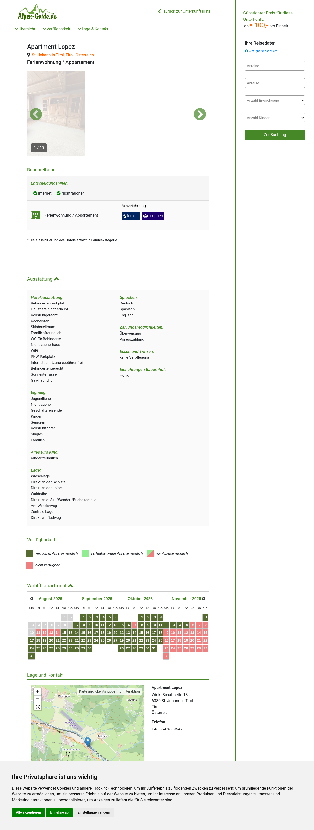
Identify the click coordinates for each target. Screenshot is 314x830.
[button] (36, 102)
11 (43, 609)
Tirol (70, 55)
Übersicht (25, 29)
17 (35, 617)
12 (51, 609)
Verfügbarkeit (56, 29)
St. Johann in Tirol (48, 55)
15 (75, 609)
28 (67, 625)
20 (59, 617)
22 (75, 617)
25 (43, 625)
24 (35, 625)
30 (83, 625)
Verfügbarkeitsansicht (263, 51)
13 (59, 609)
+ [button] (37, 668)
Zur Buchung (275, 134)
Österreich (85, 55)
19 (51, 617)
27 (59, 625)
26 (51, 625)
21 (67, 617)
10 (119, 602)
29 (75, 625)
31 (35, 632)
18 (43, 617)
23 (83, 617)
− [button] (37, 676)
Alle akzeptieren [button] (28, 812)
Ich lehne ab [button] (59, 812)
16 (83, 609)
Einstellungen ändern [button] (94, 812)
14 (67, 609)
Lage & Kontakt (93, 29)
